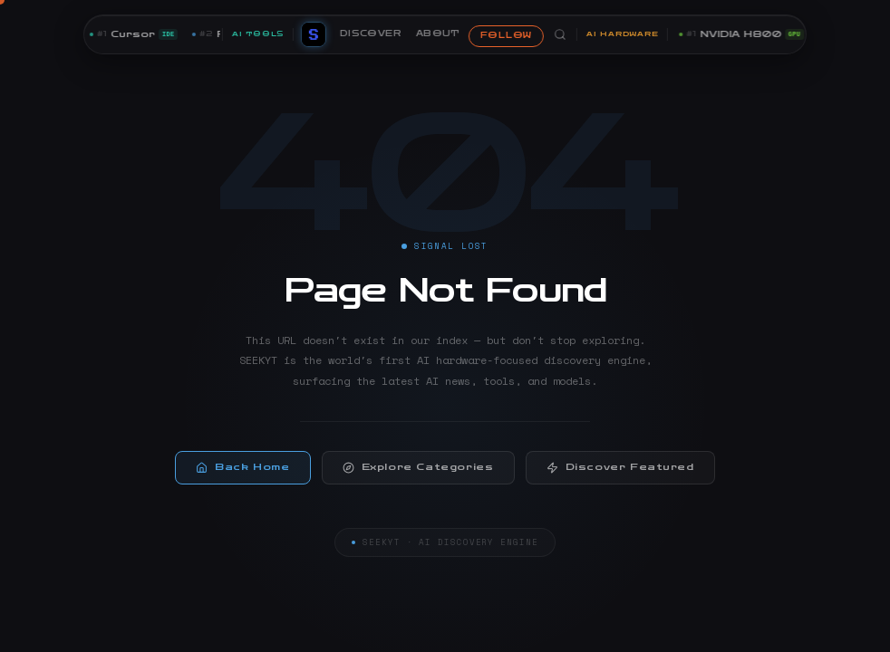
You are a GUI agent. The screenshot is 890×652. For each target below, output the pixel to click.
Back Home (242, 474)
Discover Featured (620, 474)
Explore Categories (418, 474)
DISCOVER (370, 33)
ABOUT (438, 33)
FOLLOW (506, 35)
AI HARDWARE (622, 34)
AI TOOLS (258, 34)
